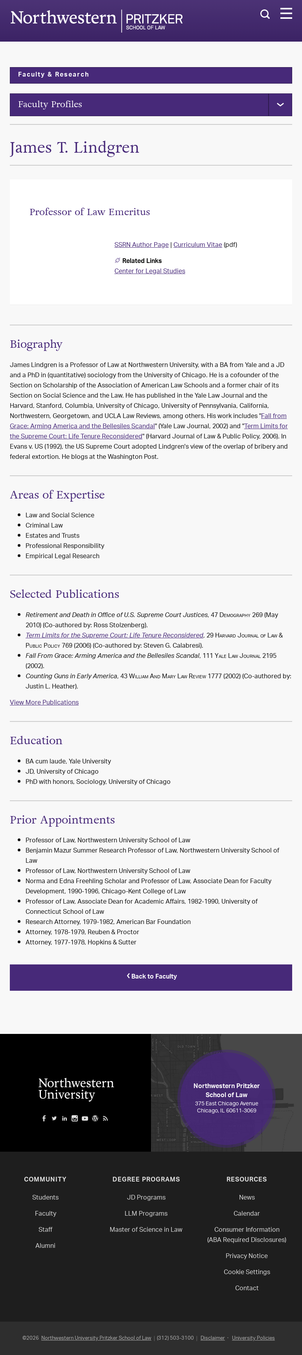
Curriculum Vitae (197, 246)
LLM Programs (146, 1213)
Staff (45, 1230)
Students (45, 1197)
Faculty (45, 1213)
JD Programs (146, 1197)
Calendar (247, 1213)
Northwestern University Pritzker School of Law (96, 1338)
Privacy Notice (247, 1256)
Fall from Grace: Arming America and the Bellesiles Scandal (148, 423)
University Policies (253, 1338)
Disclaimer (213, 1338)
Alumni (45, 1246)
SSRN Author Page (141, 246)
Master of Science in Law (146, 1230)
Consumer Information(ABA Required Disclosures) (246, 1235)
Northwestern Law (96, 21)
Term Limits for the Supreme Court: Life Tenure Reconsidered (114, 637)
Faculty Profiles (53, 105)
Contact (247, 1288)
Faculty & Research (53, 75)
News (247, 1197)
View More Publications (44, 704)
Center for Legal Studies (149, 273)
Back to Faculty (151, 978)
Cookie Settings (247, 1272)
